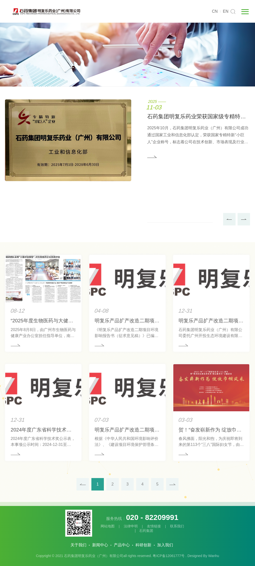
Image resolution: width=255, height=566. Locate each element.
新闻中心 (100, 545)
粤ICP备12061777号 (169, 556)
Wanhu (213, 556)
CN (215, 11)
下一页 (172, 501)
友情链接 (154, 526)
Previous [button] (229, 219)
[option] (127, 140)
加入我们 (165, 545)
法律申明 (131, 526)
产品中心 (122, 545)
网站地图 (108, 526)
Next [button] (244, 219)
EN (225, 11)
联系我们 (177, 526)
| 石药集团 (142, 531)
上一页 (82, 501)
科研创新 (143, 545)
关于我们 (78, 545)
